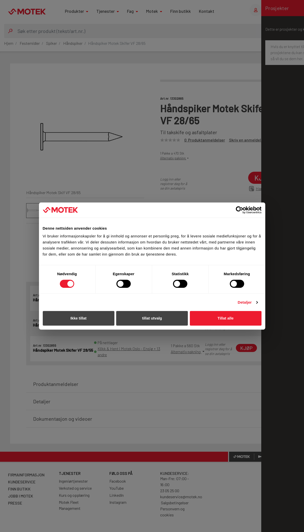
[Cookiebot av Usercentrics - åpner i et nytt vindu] (240, 210)
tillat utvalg (152, 318)
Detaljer (245, 302)
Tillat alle (226, 318)
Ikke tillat (78, 318)
